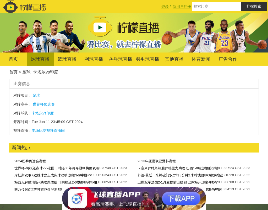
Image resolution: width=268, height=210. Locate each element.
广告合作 (227, 59)
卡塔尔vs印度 (45, 72)
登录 (165, 6)
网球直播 (93, 59)
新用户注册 (182, 6)
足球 (26, 72)
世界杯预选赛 (44, 104)
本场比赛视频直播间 (48, 130)
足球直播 (40, 59)
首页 (13, 59)
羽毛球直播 (147, 59)
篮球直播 (67, 59)
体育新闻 (201, 59)
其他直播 (174, 59)
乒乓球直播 (120, 59)
